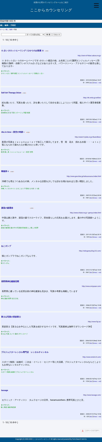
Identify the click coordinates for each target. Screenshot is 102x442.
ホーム (2, 29)
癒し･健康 (9, 29)
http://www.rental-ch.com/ (92, 357)
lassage (4, 390)
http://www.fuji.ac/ (94, 322)
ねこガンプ (6, 246)
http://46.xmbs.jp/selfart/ (92, 98)
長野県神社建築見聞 (10, 281)
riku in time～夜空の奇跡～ (13, 132)
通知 (91, 82)
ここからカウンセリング (51, 10)
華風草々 (5, 171)
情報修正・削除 (97, 82)
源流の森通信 (15, 208)
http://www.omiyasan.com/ (91, 286)
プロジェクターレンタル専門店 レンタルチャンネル (25, 352)
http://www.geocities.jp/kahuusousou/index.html (84, 176)
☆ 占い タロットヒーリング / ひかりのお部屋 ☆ (22, 50)
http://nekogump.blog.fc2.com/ (90, 251)
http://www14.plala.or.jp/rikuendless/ (88, 137)
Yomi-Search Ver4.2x (79, 439)
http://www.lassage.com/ (92, 395)
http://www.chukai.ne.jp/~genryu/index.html (85, 213)
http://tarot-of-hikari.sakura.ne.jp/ (89, 56)
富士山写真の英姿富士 (11, 317)
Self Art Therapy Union (11, 93)
